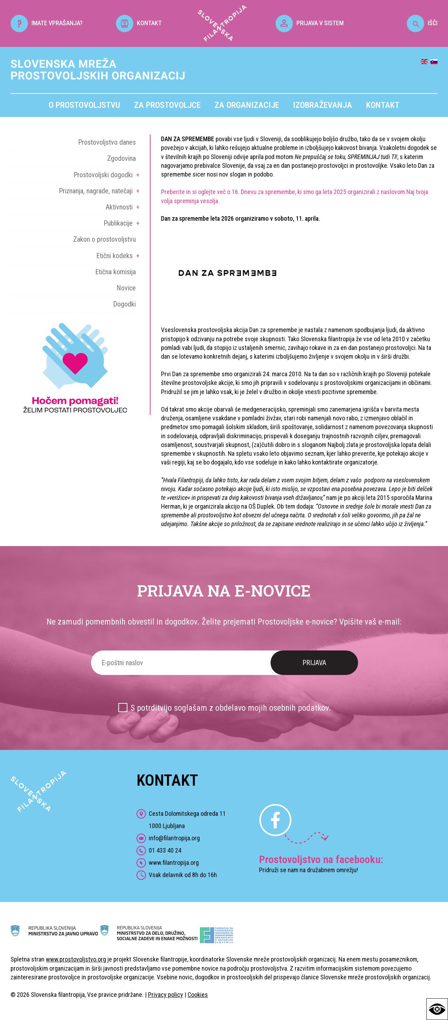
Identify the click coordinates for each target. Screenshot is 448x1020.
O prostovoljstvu (84, 105)
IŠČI (422, 23)
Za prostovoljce (167, 105)
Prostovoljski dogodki (103, 175)
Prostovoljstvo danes (107, 142)
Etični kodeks (114, 255)
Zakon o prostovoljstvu (104, 239)
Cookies (198, 994)
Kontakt (382, 105)
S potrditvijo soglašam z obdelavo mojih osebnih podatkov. (231, 708)
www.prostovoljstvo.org (76, 959)
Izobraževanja (322, 105)
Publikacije (118, 223)
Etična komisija (115, 272)
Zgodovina (121, 158)
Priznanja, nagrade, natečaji (96, 191)
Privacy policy (165, 994)
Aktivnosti (119, 207)
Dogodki (124, 304)
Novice (126, 288)
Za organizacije (247, 105)
